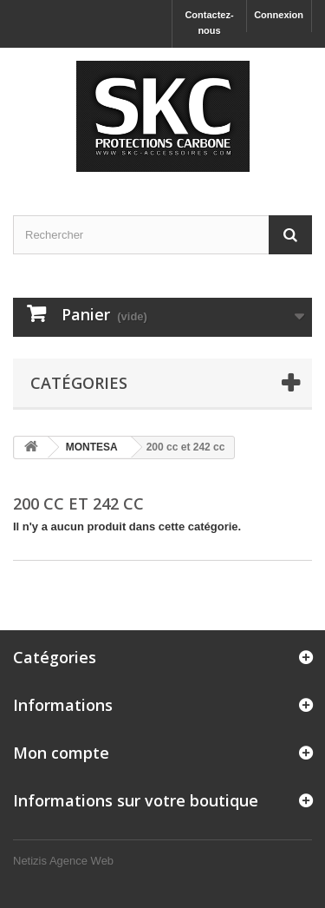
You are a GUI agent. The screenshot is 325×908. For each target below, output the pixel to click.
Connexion (278, 15)
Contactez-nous (209, 23)
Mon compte (61, 752)
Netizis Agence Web (63, 860)
